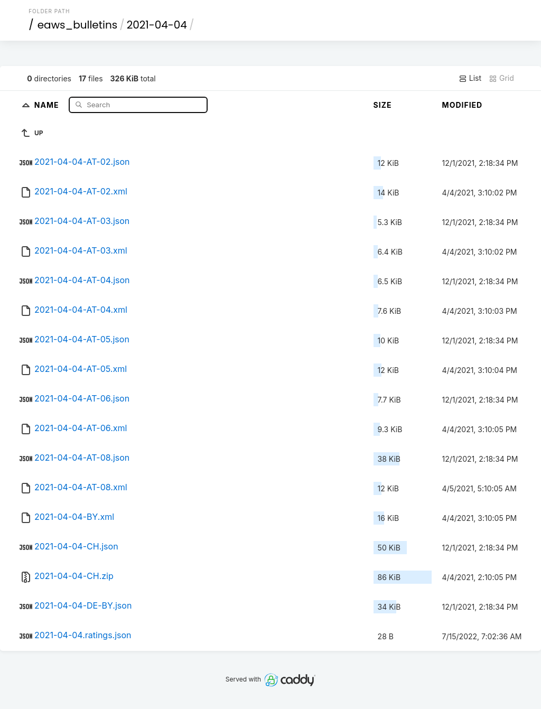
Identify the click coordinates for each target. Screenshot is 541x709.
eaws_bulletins (77, 24)
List (470, 78)
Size (383, 104)
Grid (501, 78)
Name (47, 104)
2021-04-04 (157, 24)
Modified (462, 104)
